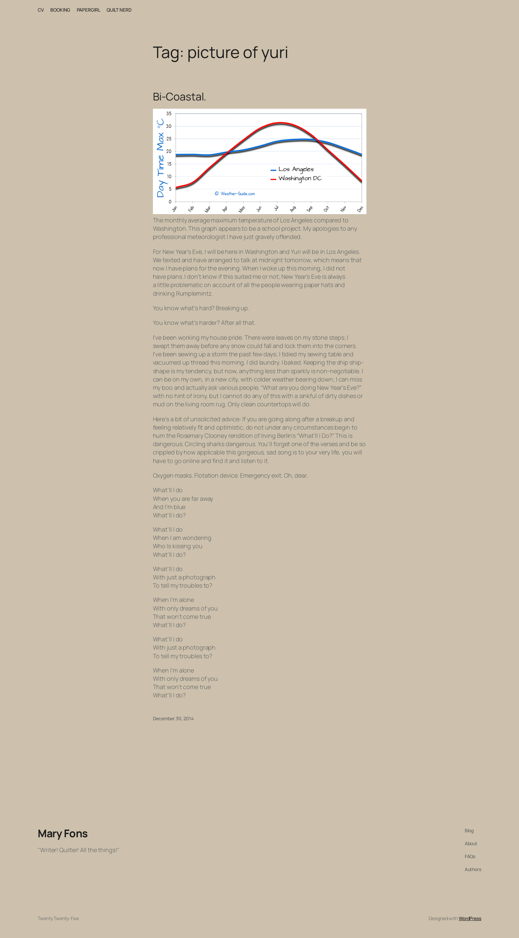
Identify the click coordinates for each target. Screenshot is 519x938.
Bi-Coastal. (180, 96)
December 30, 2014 (173, 718)
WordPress (470, 918)
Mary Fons (63, 833)
